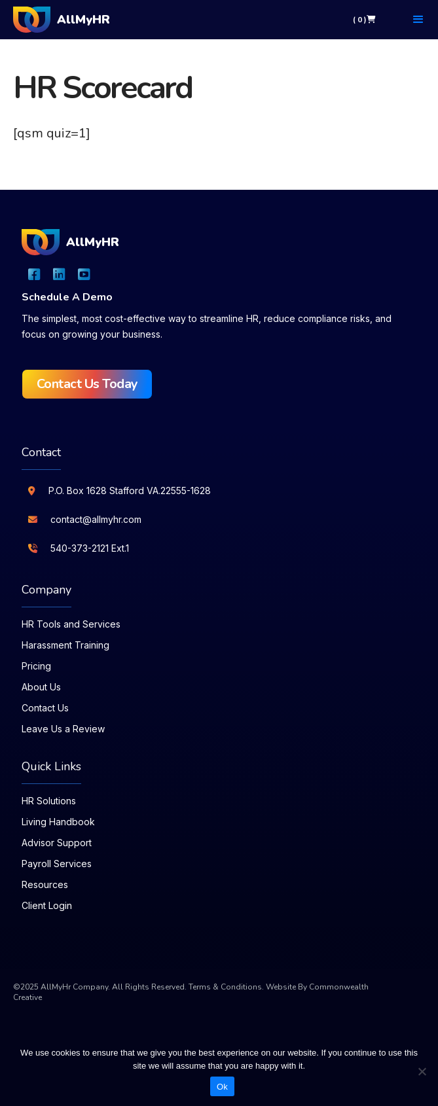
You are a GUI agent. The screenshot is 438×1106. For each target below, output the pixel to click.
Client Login (47, 905)
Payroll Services (57, 863)
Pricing (36, 665)
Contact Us (45, 707)
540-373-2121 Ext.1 (89, 548)
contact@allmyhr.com (95, 519)
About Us (41, 686)
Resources (45, 884)
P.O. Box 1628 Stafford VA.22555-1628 (129, 490)
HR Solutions (49, 800)
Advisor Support (57, 842)
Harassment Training (65, 645)
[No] (421, 1071)
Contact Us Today (87, 384)
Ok (222, 1087)
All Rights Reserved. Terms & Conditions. (188, 987)
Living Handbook (58, 821)
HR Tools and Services (71, 624)
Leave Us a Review (63, 728)
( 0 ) (364, 19)
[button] (418, 19)
